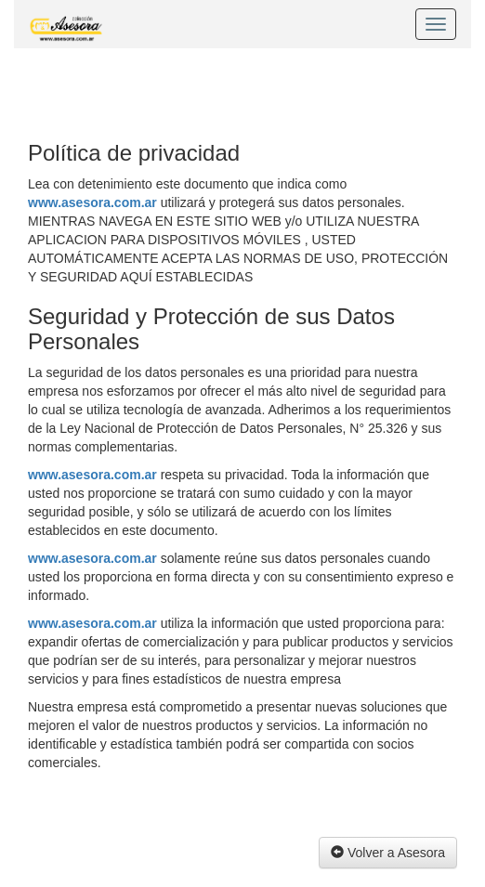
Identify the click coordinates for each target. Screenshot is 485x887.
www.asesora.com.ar (92, 202)
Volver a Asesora (388, 852)
